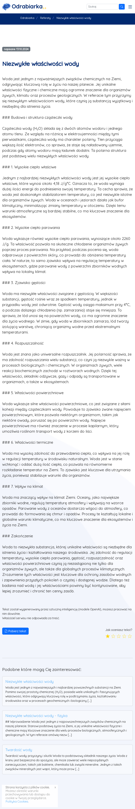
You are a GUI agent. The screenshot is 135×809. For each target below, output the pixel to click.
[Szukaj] (102, 7)
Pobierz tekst (15, 631)
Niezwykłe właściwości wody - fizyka (36, 715)
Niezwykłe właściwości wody (29, 681)
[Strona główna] (24, 7)
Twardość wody (18, 750)
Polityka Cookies (17, 801)
